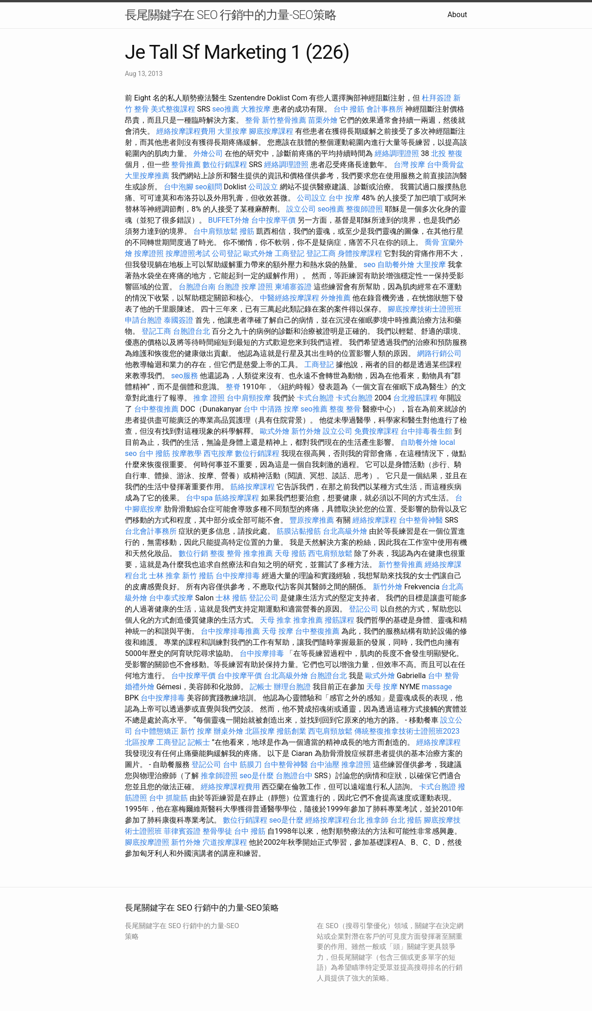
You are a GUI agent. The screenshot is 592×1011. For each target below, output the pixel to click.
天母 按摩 (277, 631)
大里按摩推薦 (147, 175)
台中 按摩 (344, 197)
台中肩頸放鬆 (215, 231)
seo (370, 264)
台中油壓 (324, 764)
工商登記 (289, 253)
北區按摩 (260, 731)
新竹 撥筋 (198, 575)
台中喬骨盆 (445, 164)
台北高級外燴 (345, 531)
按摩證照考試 (188, 253)
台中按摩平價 (273, 220)
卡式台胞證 (315, 397)
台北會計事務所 (151, 531)
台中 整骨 (443, 675)
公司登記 (226, 253)
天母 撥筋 (290, 553)
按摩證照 (149, 253)
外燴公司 (208, 153)
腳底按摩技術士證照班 (425, 309)
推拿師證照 (219, 775)
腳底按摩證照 (147, 842)
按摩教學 (187, 453)
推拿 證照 (209, 397)
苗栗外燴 (323, 120)
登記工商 (321, 253)
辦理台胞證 (292, 686)
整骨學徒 (217, 831)
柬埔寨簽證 (293, 286)
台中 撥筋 (349, 109)
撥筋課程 (339, 620)
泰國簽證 (178, 320)
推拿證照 (356, 764)
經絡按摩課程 (374, 520)
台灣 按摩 (409, 164)
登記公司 (263, 597)
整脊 (233, 386)
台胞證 (228, 286)
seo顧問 (208, 186)
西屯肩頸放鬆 (330, 553)
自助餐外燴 (395, 264)
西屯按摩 (218, 453)
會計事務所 (384, 109)
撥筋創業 (291, 731)
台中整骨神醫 (421, 520)
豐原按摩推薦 (312, 520)
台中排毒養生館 (426, 431)
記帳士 (261, 686)
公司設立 (263, 186)
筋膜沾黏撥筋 (299, 531)
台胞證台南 (197, 286)
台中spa (199, 497)
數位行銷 (193, 553)
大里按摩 (232, 131)
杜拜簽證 (436, 98)
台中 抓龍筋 (168, 797)
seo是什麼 (257, 775)
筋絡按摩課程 (252, 486)
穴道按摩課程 (225, 842)
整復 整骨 (345, 409)
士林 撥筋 (231, 597)
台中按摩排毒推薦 (230, 631)
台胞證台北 (191, 331)
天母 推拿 (275, 620)
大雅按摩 (256, 109)
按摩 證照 (257, 286)
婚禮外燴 (139, 686)
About (457, 14)
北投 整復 (446, 153)
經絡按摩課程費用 (186, 131)
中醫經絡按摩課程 (289, 297)
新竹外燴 (306, 431)
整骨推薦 (186, 164)
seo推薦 (225, 109)
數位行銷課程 (225, 164)
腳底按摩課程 (271, 131)
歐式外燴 (258, 253)
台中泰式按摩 (171, 597)
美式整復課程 (173, 109)
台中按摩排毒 (238, 575)
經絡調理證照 (397, 153)
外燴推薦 (336, 297)
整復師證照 (364, 209)
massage (437, 686)
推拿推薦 (258, 553)
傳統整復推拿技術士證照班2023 (407, 731)
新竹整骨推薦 (284, 120)
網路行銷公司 (439, 353)
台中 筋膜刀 (242, 764)
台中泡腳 (178, 186)
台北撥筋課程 (415, 397)
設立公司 (301, 209)
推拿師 (377, 820)
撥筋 (247, 231)
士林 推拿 (164, 575)
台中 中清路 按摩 (271, 409)
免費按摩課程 (376, 431)
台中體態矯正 (156, 731)
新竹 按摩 (196, 731)
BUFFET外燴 (228, 220)
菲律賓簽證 (182, 831)
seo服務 (184, 375)
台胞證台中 (294, 775)
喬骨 (432, 242)
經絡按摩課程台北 (334, 820)
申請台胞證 (143, 320)
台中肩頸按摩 (249, 397)
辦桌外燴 (228, 731)
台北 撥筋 (406, 820)
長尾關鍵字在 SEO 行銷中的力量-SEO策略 (230, 15)
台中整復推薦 (156, 409)
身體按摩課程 (360, 253)
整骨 (252, 120)
